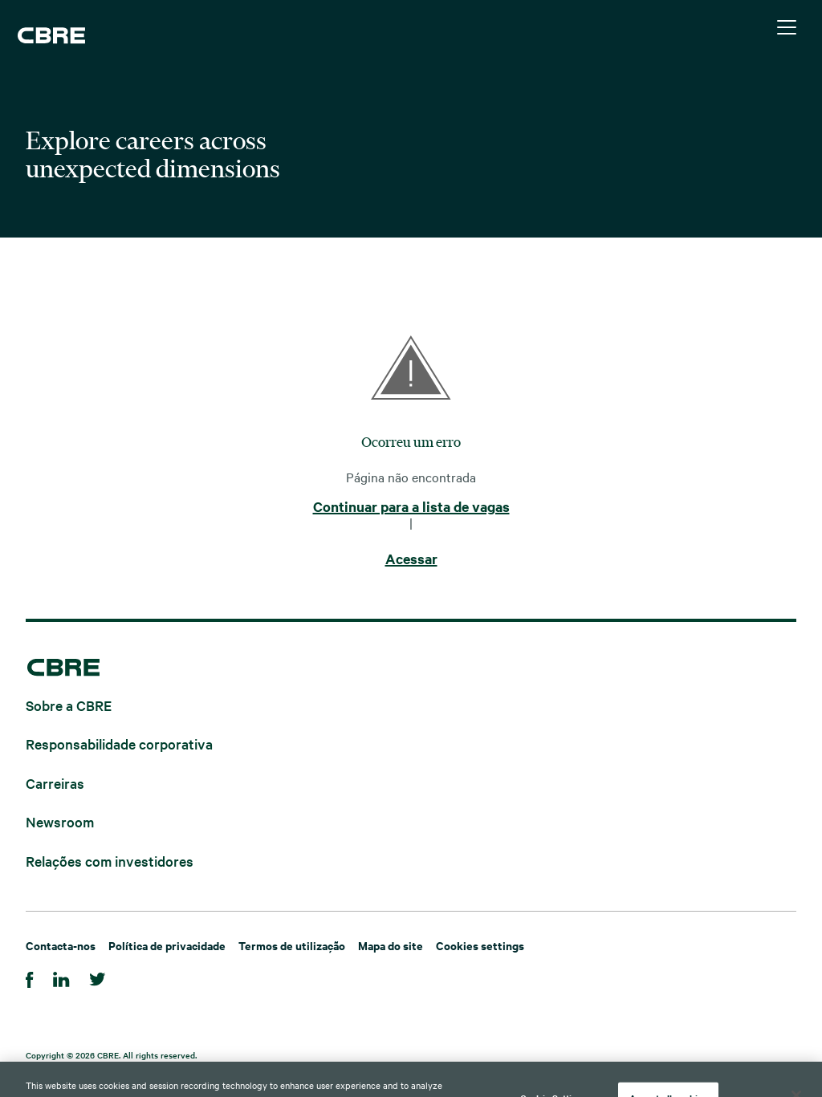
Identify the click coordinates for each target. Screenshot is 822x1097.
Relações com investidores (109, 860)
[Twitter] (97, 977)
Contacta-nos (61, 945)
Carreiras (55, 782)
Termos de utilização (291, 945)
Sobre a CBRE (69, 704)
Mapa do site (390, 945)
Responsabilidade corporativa (119, 743)
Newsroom (60, 821)
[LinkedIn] (61, 977)
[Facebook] (30, 977)
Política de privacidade (167, 945)
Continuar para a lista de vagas (411, 507)
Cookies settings (480, 945)
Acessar (411, 559)
